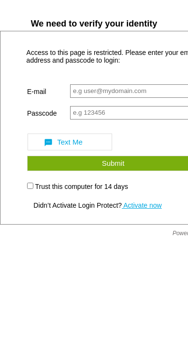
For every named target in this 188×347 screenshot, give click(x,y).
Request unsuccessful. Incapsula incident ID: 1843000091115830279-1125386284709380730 (94, 173)
